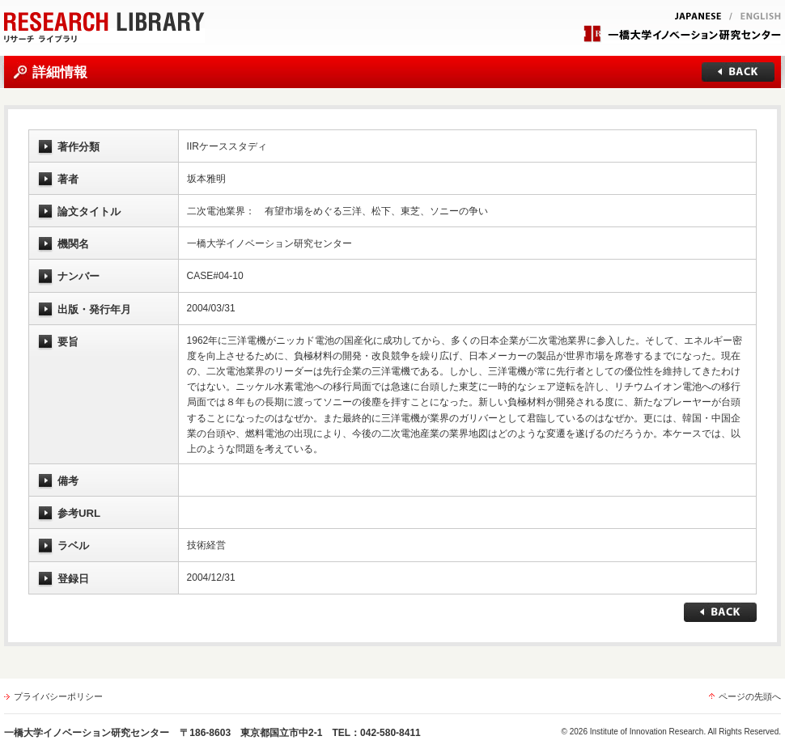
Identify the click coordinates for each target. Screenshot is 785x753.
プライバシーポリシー (58, 696)
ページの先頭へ (750, 696)
